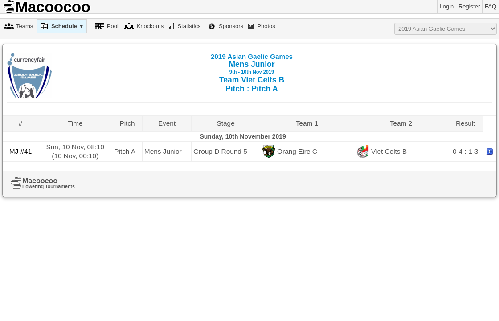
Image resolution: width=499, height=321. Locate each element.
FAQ (490, 6)
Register (469, 6)
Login (447, 6)
